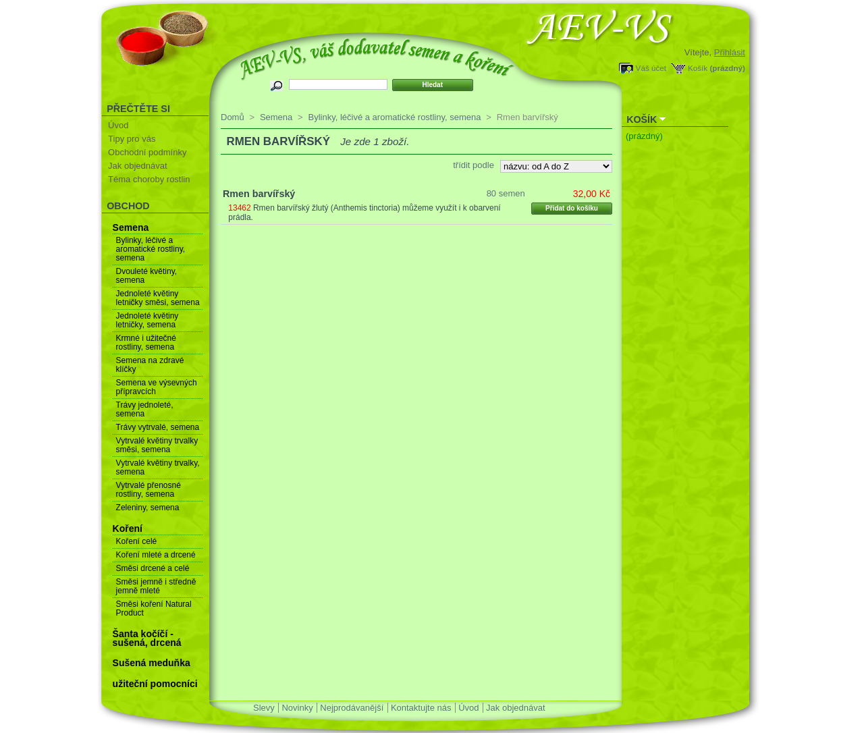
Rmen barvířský (259, 193)
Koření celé (136, 541)
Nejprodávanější (351, 708)
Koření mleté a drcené (156, 555)
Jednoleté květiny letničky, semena (147, 320)
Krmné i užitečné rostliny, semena (146, 342)
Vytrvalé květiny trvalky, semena (158, 467)
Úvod (118, 125)
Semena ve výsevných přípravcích (156, 387)
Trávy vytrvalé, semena (158, 427)
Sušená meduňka (151, 662)
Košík (697, 67)
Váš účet (651, 67)
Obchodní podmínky (147, 152)
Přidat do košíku (571, 208)
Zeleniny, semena (148, 507)
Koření (127, 528)
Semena (131, 227)
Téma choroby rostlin (149, 179)
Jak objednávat (137, 166)
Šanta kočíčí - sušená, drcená (147, 638)
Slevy (264, 708)
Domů (232, 117)
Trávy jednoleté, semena (144, 409)
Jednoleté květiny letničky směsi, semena (158, 298)
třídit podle (473, 165)
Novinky (297, 708)
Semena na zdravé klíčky (150, 365)
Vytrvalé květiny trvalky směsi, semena (157, 445)
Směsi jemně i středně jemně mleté (156, 586)
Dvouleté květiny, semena (147, 276)
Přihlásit (729, 52)
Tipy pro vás (131, 139)
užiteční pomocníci (155, 683)
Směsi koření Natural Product (154, 608)
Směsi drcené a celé (153, 568)
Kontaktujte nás (421, 708)
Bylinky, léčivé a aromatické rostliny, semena (150, 249)
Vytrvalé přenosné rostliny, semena (148, 490)
